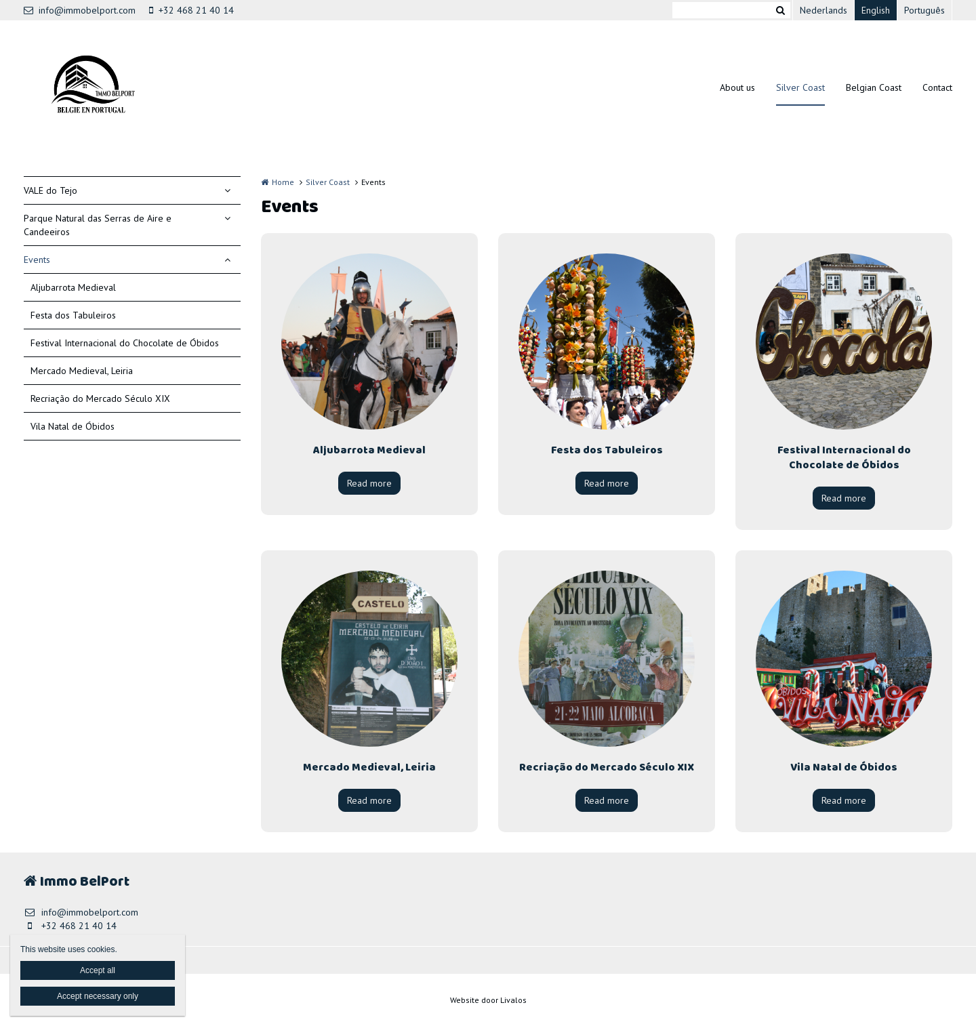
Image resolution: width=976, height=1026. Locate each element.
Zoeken (780, 10)
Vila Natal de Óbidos (72, 426)
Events (37, 259)
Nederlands (823, 10)
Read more (369, 483)
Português (924, 10)
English (875, 10)
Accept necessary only (97, 996)
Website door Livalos (488, 1000)
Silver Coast (800, 87)
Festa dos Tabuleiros (73, 315)
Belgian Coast (873, 87)
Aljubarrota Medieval (73, 287)
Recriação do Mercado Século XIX (100, 398)
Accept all (97, 970)
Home (283, 182)
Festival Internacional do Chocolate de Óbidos (124, 343)
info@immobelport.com (80, 10)
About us (737, 87)
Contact (937, 87)
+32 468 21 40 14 (191, 10)
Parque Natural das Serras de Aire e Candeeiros (97, 225)
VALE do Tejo (50, 190)
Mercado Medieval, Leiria (81, 371)
